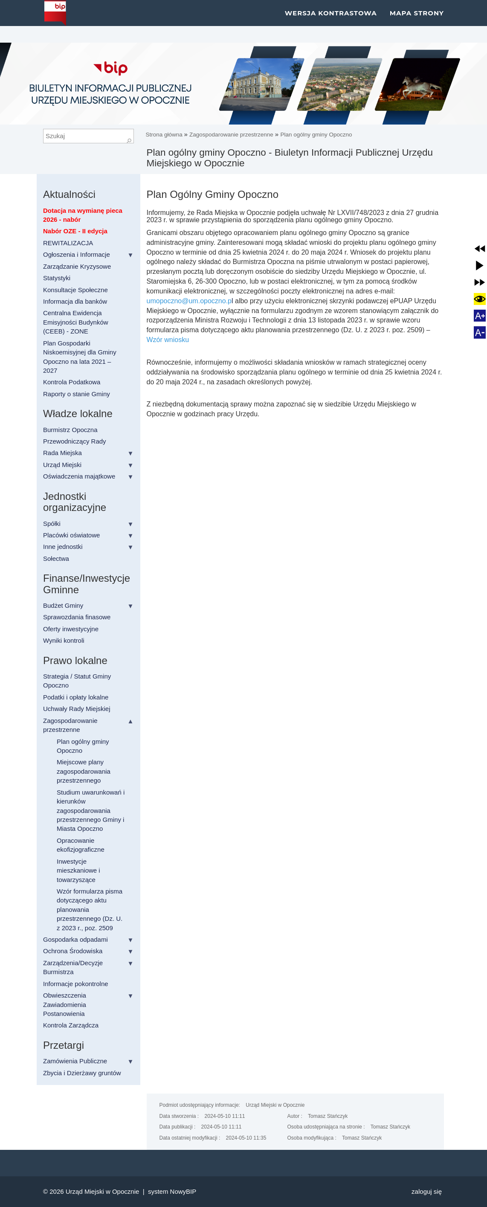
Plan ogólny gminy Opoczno (316, 134)
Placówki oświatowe (71, 535)
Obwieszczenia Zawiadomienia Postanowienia (64, 1004)
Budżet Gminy (63, 605)
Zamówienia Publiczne (75, 1061)
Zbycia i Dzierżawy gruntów (82, 1072)
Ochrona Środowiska (72, 951)
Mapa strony (417, 21)
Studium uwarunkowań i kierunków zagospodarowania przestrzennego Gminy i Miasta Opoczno (91, 811)
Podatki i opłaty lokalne (75, 697)
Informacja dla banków (75, 301)
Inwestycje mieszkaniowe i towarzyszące (78, 870)
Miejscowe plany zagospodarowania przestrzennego (83, 771)
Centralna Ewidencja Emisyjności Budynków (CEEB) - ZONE (75, 322)
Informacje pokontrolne (75, 983)
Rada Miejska (62, 452)
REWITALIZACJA (68, 243)
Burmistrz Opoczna (70, 429)
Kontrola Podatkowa (71, 382)
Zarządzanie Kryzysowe (77, 266)
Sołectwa (56, 558)
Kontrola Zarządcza (71, 1025)
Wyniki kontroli (63, 640)
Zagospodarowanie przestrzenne (231, 134)
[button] (480, 248)
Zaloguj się (427, 1191)
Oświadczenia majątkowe (79, 476)
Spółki (52, 523)
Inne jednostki (63, 546)
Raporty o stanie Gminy (76, 393)
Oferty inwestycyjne (71, 629)
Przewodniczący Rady (74, 441)
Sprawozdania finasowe (76, 617)
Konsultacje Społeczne (75, 289)
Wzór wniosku (168, 339)
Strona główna (165, 134)
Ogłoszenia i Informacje (76, 254)
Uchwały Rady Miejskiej (76, 708)
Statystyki (56, 277)
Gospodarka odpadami (75, 939)
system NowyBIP (172, 1191)
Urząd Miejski (62, 464)
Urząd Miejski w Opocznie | (107, 1191)
